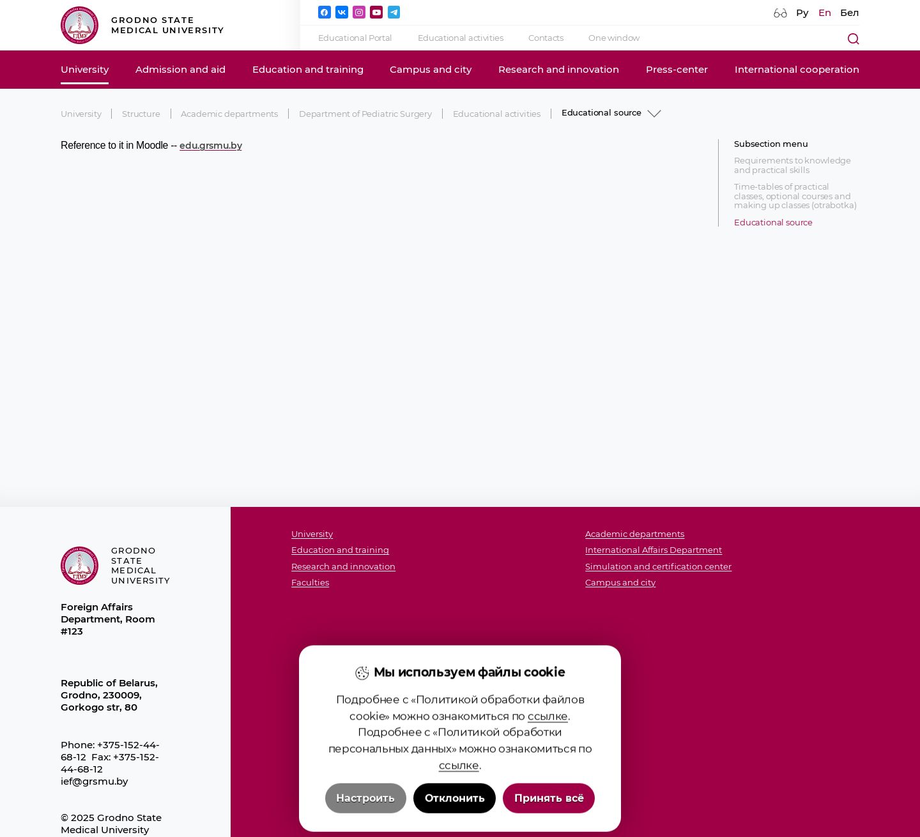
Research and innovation (558, 69)
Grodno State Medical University (143, 25)
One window (614, 38)
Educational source (773, 222)
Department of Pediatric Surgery (365, 114)
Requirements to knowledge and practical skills (792, 165)
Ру (802, 12)
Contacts (545, 38)
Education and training (308, 69)
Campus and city (430, 69)
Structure (141, 114)
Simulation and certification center (658, 566)
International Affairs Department (653, 550)
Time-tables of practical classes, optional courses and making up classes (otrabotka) (795, 196)
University (85, 69)
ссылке (548, 797)
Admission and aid (180, 69)
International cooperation (797, 69)
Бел (849, 12)
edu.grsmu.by (210, 145)
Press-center (677, 69)
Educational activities (460, 38)
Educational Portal (355, 38)
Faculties (310, 582)
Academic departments (229, 114)
